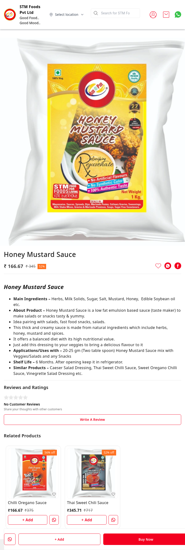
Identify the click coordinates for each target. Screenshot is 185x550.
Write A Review (92, 419)
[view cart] (166, 14)
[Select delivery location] (66, 14)
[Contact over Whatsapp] (178, 14)
